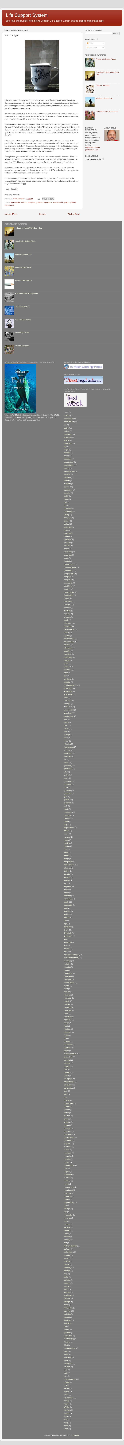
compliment (68, 580)
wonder (67, 1413)
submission (68, 1308)
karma (66, 893)
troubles (67, 1367)
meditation (68, 973)
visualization (68, 1398)
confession (68, 583)
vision (66, 1395)
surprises (67, 1320)
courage (67, 604)
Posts (90, 43)
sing (65, 1274)
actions (66, 431)
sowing (66, 1286)
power (66, 1113)
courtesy (67, 608)
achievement (69, 422)
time (65, 1351)
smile (66, 1277)
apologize (67, 459)
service (66, 1258)
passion (67, 1066)
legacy (66, 914)
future (66, 763)
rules (66, 1221)
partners (67, 1063)
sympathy (67, 1323)
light (65, 924)
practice (67, 1116)
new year (67, 1032)
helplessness (69, 828)
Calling (66, 515)
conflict (66, 589)
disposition (68, 657)
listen (66, 930)
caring (66, 524)
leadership (68, 905)
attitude (24, 202)
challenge (67, 533)
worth (66, 1426)
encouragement (70, 685)
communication (70, 567)
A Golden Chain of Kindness (107, 111)
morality (67, 1004)
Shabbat (67, 1261)
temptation (68, 1336)
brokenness (68, 512)
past (65, 1069)
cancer (66, 521)
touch (66, 1361)
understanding (69, 1379)
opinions (67, 1041)
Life (65, 921)
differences (68, 648)
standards (68, 1295)
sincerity (67, 1271)
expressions (68, 716)
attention (67, 478)
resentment (68, 1190)
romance (67, 1218)
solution (67, 1283)
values (66, 1388)
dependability (69, 629)
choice (66, 549)
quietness (67, 1147)
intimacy (67, 877)
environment (68, 694)
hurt (65, 849)
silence (66, 1264)
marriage (67, 961)
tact (65, 1326)
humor (66, 846)
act (65, 425)
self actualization (70, 1246)
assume (67, 474)
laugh (66, 902)
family (66, 728)
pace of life (68, 1057)
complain (67, 577)
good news (68, 781)
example (67, 704)
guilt (65, 806)
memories (68, 979)
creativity (67, 611)
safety (66, 1234)
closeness (68, 555)
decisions (67, 623)
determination (69, 639)
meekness (68, 976)
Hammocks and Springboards (26, 293)
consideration (69, 592)
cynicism (67, 617)
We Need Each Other (23, 267)
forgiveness (68, 747)
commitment (68, 564)
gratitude (39, 202)
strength (67, 1302)
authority (67, 484)
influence (67, 868)
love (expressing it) (71, 955)
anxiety (66, 456)
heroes (66, 831)
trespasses (68, 1364)
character (67, 540)
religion (67, 1172)
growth (66, 800)
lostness (67, 948)
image (66, 859)
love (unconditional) (71, 958)
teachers (67, 1333)
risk (65, 1212)
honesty (67, 837)
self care (67, 1249)
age (65, 446)
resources (68, 1196)
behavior (67, 493)
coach (66, 558)
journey (67, 880)
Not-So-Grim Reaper (23, 320)
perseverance (69, 1082)
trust (65, 1370)
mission (67, 992)
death (66, 620)
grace (66, 787)
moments (67, 998)
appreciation (15, 202)
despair (67, 636)
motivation (68, 1007)
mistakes (67, 995)
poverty (67, 1110)
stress (66, 1305)
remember (68, 1175)
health (66, 821)
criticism (67, 614)
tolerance (67, 1357)
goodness (68, 784)
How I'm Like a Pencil (23, 280)
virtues (66, 1391)
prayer (66, 202)
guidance (67, 803)
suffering (67, 1314)
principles (67, 1128)
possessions (68, 1103)
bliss (65, 502)
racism (66, 1150)
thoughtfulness (69, 1348)
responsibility (69, 1202)
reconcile (67, 1156)
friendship (68, 753)
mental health (58, 202)
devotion (67, 645)
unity (66, 1385)
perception (68, 1079)
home (66, 834)
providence (68, 1140)
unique (66, 1382)
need (66, 1026)
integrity (67, 874)
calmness (67, 518)
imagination (68, 862)
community (68, 570)
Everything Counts (22, 333)
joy (65, 883)
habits (66, 809)
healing (67, 818)
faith (65, 725)
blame (66, 499)
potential (67, 1106)
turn (65, 1376)
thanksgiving (9, 205)
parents (67, 1060)
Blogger (76, 1435)
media (66, 970)
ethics (66, 697)
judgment (67, 887)
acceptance (68, 419)
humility (67, 843)
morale (66, 1001)
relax (66, 1168)
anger (66, 450)
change (67, 536)
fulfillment (67, 756)
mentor (66, 986)
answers (67, 453)
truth (65, 1373)
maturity (67, 964)
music (66, 1014)
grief (65, 797)
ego (65, 676)
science (67, 1237)
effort (66, 673)
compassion (68, 574)
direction (67, 651)
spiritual (73, 202)
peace (66, 1076)
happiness (48, 202)
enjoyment (68, 688)
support (67, 1317)
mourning (67, 1010)
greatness (68, 793)
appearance (68, 462)
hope (66, 840)
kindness (67, 896)
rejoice (66, 1162)
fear (65, 732)
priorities (67, 1131)
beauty (66, 487)
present (67, 1125)
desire (66, 632)
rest (65, 1206)
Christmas (68, 552)
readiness (68, 1153)
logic (66, 939)
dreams (67, 666)
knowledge (68, 899)
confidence (68, 586)
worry (66, 1423)
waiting (66, 1401)
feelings (67, 735)
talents (66, 1330)
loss (65, 945)
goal (65, 778)
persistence (68, 1085)
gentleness (68, 769)
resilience (67, 1193)
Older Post (73, 214)
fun (65, 759)
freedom (67, 750)
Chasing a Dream (102, 85)
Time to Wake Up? (22, 307)
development (69, 642)
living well (67, 936)
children (67, 546)
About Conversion (22, 346)
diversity (67, 660)
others (66, 1051)
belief (66, 496)
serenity (67, 1255)
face (65, 719)
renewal (67, 1181)
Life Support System (27, 15)
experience (68, 713)
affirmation (68, 443)
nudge (66, 1035)
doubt (66, 663)
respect (67, 1199)
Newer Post (11, 214)
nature (66, 1023)
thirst (66, 1345)
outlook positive (70, 1054)
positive (67, 1100)
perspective (68, 1088)
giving (66, 775)
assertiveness (69, 471)
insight (66, 871)
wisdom (67, 1410)
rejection (67, 1159)
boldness (67, 508)
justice (66, 890)
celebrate (67, 527)
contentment (68, 595)
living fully (68, 933)
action (66, 428)
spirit (66, 1289)
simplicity (67, 1268)
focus (66, 741)
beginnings (68, 490)
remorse (67, 1178)
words (66, 1416)
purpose (67, 1144)
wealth (66, 1404)
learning (67, 911)
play (65, 1094)
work (66, 1419)
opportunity (68, 1044)
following (67, 744)
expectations (69, 710)
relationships (69, 1165)
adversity (67, 437)
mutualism (68, 1017)
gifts (65, 772)
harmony (67, 815)
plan (65, 1091)
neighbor (67, 1029)
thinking (67, 1342)
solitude (67, 1280)
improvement (69, 865)
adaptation (68, 434)
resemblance (69, 1187)
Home (42, 214)
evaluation (68, 701)
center (66, 530)
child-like (67, 543)
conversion (68, 601)
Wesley (67, 1407)
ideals (66, 852)
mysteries (67, 1020)
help (65, 825)
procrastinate (69, 1138)
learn (66, 908)
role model (68, 1215)
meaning (67, 967)
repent (66, 1184)
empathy (67, 682)
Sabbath (67, 1224)
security (67, 1240)
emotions (67, 679)
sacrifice (67, 1227)
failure (66, 722)
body (66, 505)
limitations (68, 927)
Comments (92, 48)
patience (67, 1072)
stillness (67, 1299)
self (65, 1243)
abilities (67, 416)
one (65, 1038)
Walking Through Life (104, 98)
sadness (67, 1230)
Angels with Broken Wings (106, 59)
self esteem (68, 1252)
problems (67, 1134)
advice (66, 440)
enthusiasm (68, 691)
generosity (68, 766)
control (66, 598)
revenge (67, 1209)
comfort (67, 561)
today (66, 1354)
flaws (66, 738)
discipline (31, 202)
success (67, 1311)
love (65, 952)
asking (66, 468)
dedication (68, 626)
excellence (68, 707)
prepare (67, 1122)
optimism (67, 1048)
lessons (67, 917)
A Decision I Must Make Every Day (28, 228)
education (68, 670)
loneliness (68, 942)
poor (65, 1097)
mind (66, 989)
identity (66, 855)
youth (66, 1429)
